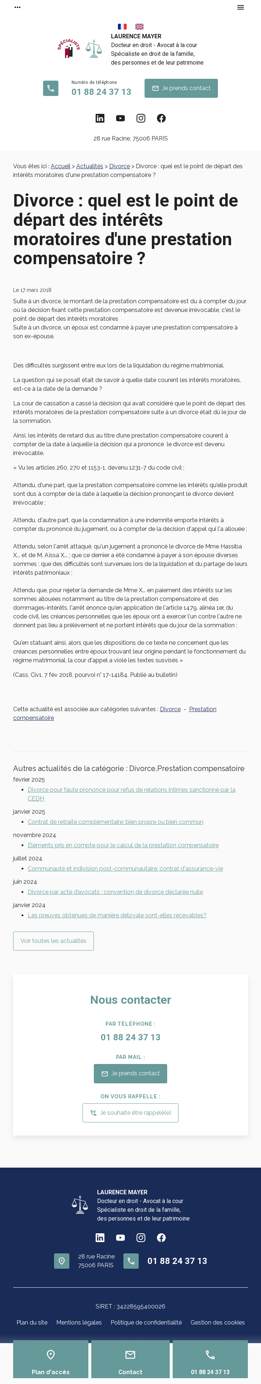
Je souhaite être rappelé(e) (130, 1113)
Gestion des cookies (218, 1322)
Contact (130, 1372)
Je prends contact (181, 88)
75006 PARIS (130, 138)
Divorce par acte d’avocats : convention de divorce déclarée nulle (115, 891)
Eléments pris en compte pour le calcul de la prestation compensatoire (123, 845)
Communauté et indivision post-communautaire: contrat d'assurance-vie (125, 868)
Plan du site (31, 1322)
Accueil (60, 166)
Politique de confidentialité (146, 1322)
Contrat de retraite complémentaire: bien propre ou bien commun (115, 821)
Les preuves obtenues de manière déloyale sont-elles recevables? (117, 915)
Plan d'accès (51, 1372)
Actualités (89, 166)
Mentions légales (79, 1322)
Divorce (119, 166)
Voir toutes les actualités (53, 940)
